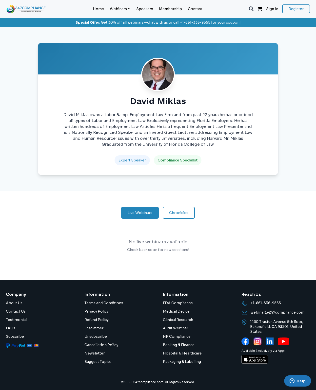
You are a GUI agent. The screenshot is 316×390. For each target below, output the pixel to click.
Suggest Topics (98, 361)
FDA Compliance (178, 303)
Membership (170, 9)
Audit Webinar (175, 328)
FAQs (10, 328)
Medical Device (176, 311)
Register (296, 9)
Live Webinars (140, 213)
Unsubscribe (95, 336)
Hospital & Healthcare (182, 353)
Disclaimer (93, 328)
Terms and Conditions (103, 303)
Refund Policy (96, 320)
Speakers (144, 9)
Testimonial (16, 320)
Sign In (272, 9)
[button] (251, 8)
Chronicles (178, 213)
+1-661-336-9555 (195, 22)
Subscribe (15, 336)
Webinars (120, 9)
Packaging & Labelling (182, 361)
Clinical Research (178, 320)
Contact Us (16, 311)
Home (98, 9)
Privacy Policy (96, 311)
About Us (14, 303)
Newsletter (94, 353)
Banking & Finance (179, 345)
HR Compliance (177, 336)
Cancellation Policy (101, 345)
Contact (195, 9)
